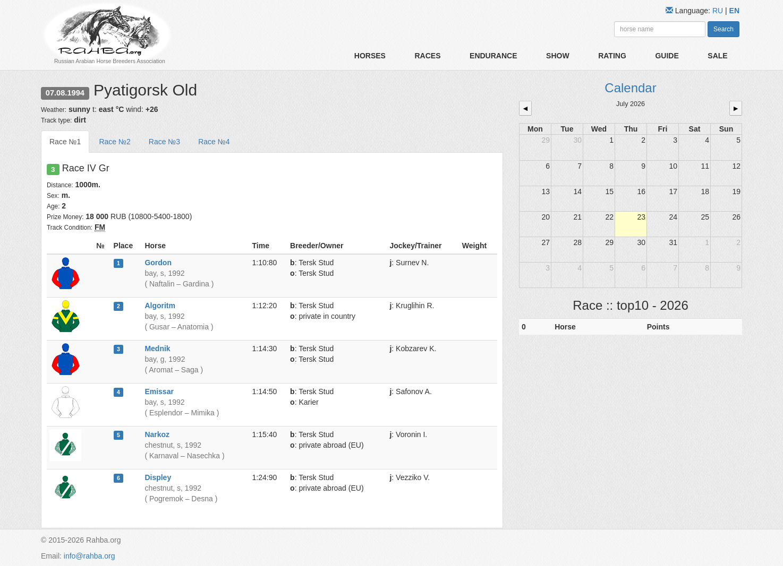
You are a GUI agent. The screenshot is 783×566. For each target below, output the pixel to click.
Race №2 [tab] (114, 141)
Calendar (630, 88)
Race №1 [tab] (65, 141)
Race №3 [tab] (164, 141)
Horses (370, 55)
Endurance (493, 55)
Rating (612, 55)
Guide (666, 55)
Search (723, 29)
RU (718, 10)
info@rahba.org (89, 556)
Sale (717, 55)
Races (427, 55)
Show (557, 55)
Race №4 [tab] (213, 141)
